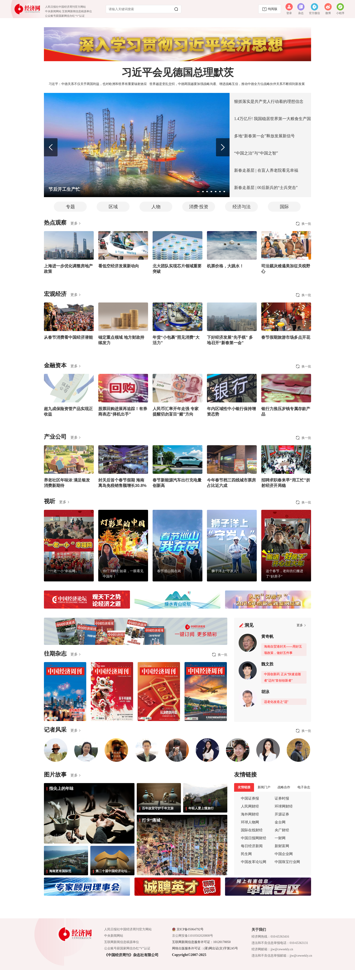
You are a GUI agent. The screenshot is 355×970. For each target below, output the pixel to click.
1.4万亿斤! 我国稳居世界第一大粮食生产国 (272, 118)
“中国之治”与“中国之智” (256, 153)
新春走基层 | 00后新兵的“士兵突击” (266, 187)
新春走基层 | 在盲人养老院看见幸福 (266, 170)
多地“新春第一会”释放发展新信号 (264, 136)
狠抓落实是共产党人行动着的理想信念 (268, 101)
